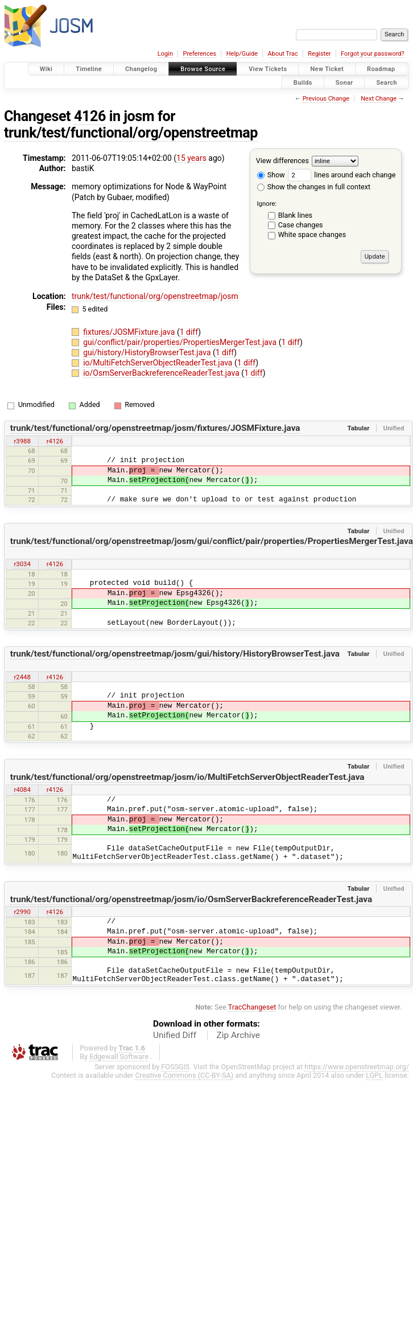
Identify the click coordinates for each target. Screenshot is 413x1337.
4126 (90, 116)
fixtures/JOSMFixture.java (130, 332)
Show (271, 175)
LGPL (374, 1075)
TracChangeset (252, 1007)
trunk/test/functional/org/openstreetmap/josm (155, 296)
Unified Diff (174, 1035)
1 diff (189, 332)
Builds (303, 82)
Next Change (379, 98)
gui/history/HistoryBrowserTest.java (148, 352)
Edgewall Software (118, 1056)
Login (165, 53)
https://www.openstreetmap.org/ (356, 1066)
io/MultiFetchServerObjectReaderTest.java (158, 362)
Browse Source (202, 69)
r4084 (22, 790)
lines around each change (341, 175)
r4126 (55, 441)
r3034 (22, 564)
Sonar (344, 82)
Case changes (300, 225)
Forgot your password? (372, 53)
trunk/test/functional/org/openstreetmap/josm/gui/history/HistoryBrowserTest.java (175, 654)
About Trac (283, 53)
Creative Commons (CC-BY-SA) (184, 1075)
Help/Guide (242, 53)
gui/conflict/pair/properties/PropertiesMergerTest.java (180, 342)
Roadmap (381, 69)
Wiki (46, 69)
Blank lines (295, 215)
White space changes (312, 234)
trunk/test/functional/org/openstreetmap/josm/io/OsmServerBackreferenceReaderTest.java (191, 899)
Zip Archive (238, 1035)
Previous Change (326, 98)
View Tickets (268, 69)
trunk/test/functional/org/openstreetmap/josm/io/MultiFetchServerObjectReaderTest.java (187, 777)
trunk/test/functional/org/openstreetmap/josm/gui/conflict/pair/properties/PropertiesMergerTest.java (211, 541)
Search (386, 82)
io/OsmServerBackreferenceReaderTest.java (162, 372)
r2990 (22, 912)
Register (319, 53)
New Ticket (327, 69)
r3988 (22, 441)
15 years (191, 158)
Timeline (89, 69)
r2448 (22, 677)
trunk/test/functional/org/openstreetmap (131, 132)
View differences (282, 160)
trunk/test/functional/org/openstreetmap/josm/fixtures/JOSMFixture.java (155, 428)
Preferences (199, 53)
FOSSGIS (175, 1066)
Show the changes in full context (313, 186)
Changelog (141, 69)
